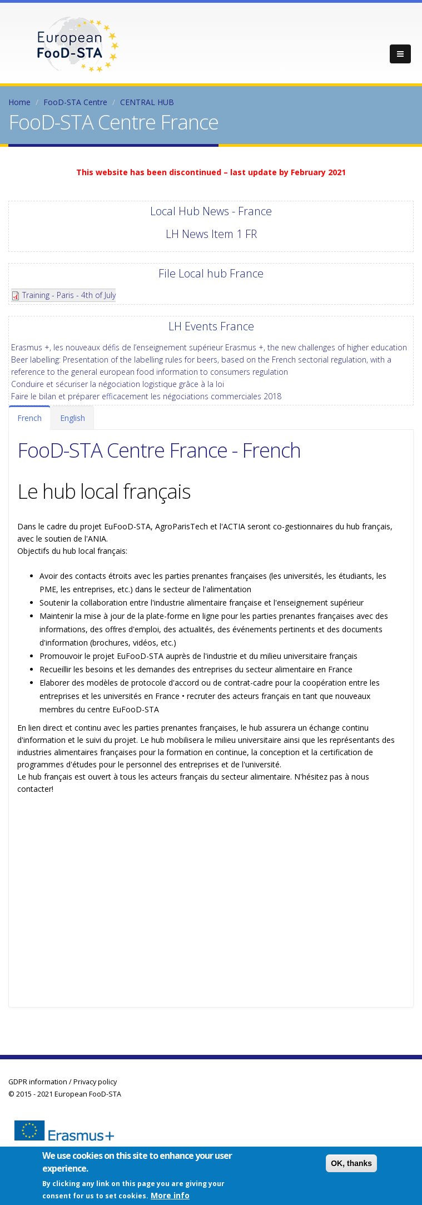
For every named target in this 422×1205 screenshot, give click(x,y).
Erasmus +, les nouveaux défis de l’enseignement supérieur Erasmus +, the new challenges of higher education (209, 347)
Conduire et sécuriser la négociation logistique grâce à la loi (117, 384)
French (29, 418)
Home (19, 102)
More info (170, 1195)
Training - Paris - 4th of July (69, 295)
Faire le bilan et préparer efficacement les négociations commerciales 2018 (146, 396)
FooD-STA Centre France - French (159, 450)
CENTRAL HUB (147, 102)
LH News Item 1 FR (211, 233)
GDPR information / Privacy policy (62, 1082)
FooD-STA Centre (75, 102)
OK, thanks (351, 1163)
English (72, 418)
